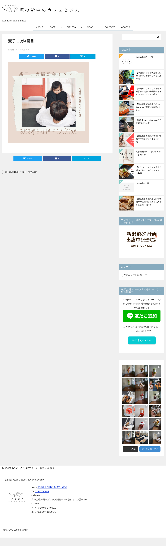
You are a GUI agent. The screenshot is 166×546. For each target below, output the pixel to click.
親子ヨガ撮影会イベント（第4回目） (21, 172)
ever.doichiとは (142, 183)
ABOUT (39, 27)
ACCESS (125, 27)
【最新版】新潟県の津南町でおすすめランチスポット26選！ (148, 139)
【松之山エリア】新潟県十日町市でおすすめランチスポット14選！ (148, 170)
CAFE (52, 27)
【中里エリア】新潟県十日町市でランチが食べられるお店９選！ (148, 76)
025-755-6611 (42, 491)
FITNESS (71, 27)
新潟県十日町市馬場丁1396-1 (52, 487)
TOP (19, 468)
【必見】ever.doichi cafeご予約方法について (148, 121)
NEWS (90, 27)
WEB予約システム (141, 340)
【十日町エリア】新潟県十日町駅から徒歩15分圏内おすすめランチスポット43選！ (148, 91)
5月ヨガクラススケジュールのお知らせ (148, 153)
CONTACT (110, 27)
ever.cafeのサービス (145, 57)
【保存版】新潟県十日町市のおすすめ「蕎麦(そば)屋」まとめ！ (148, 107)
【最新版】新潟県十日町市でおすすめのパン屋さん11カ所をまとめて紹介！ (148, 202)
